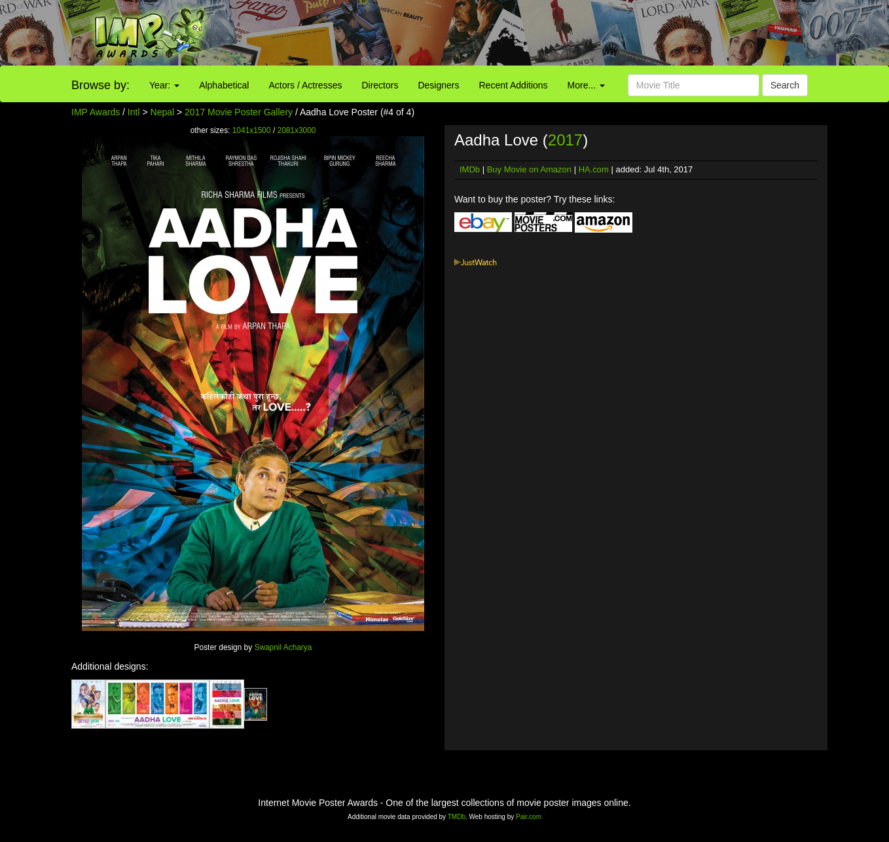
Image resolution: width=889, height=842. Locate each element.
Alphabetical (224, 85)
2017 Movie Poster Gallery (239, 112)
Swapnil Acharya (283, 647)
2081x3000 (297, 130)
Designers (438, 85)
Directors (379, 85)
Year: (164, 85)
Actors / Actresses (305, 85)
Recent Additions (513, 85)
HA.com (594, 169)
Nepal (163, 112)
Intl (134, 112)
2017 (565, 140)
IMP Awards (95, 112)
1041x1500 (251, 130)
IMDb (470, 169)
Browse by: (100, 85)
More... (586, 85)
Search (785, 85)
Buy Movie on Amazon (529, 169)
